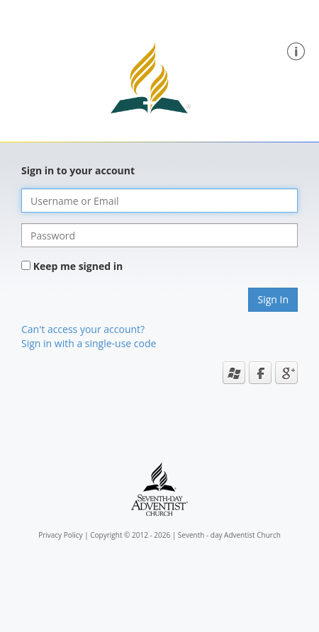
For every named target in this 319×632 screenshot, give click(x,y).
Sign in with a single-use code (88, 343)
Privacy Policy (60, 535)
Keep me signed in (78, 266)
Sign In (273, 299)
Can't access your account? (83, 329)
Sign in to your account (78, 170)
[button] (296, 50)
